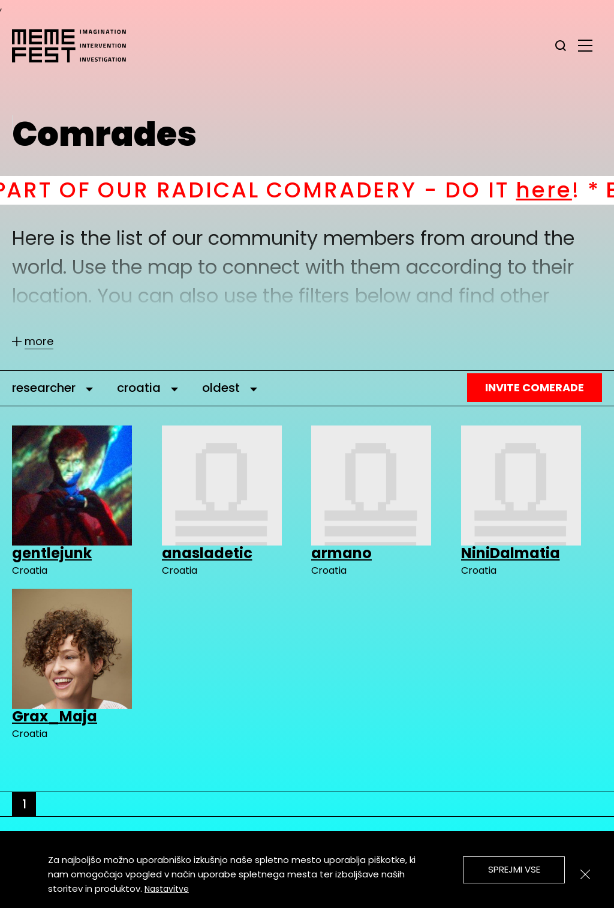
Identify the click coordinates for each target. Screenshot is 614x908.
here (570, 190)
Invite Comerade (534, 387)
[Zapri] (585, 874)
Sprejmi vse (514, 869)
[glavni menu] (585, 45)
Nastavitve (167, 889)
